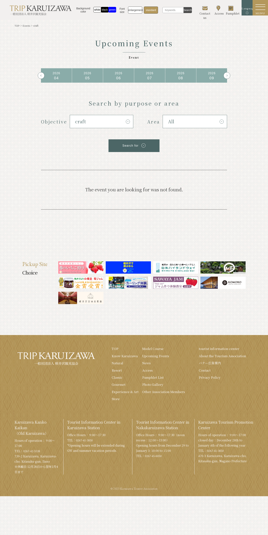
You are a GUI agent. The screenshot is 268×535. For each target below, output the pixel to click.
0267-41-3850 (85, 453)
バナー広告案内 (207, 369)
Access (142, 372)
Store (110, 412)
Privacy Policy (207, 384)
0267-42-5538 (32, 464)
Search (186, 10)
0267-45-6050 (154, 469)
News (141, 364)
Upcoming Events (151, 357)
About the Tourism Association (211, 360)
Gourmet (113, 392)
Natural (112, 369)
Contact (202, 377)
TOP (109, 349)
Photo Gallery (148, 387)
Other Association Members (152, 397)
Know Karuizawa (114, 360)
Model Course (148, 349)
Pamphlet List (148, 379)
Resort (111, 377)
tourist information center (218, 349)
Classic (111, 384)
